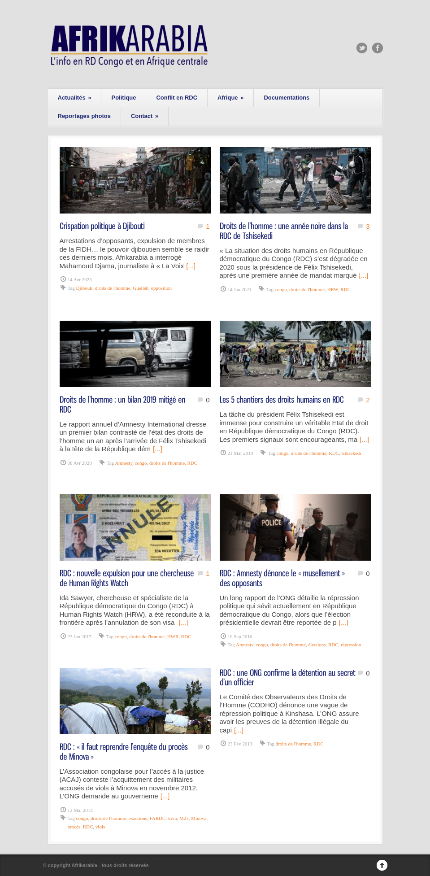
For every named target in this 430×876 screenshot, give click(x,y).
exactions (137, 818)
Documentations (286, 97)
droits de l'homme (112, 288)
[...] (190, 266)
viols (100, 826)
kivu (172, 818)
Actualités (74, 97)
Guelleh (140, 288)
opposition (161, 288)
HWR (173, 636)
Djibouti (84, 288)
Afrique (230, 97)
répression (351, 644)
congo (281, 289)
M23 (184, 818)
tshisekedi (351, 453)
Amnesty (123, 463)
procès (74, 826)
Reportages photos (84, 116)
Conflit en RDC (176, 97)
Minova (198, 818)
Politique (123, 97)
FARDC (158, 818)
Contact (144, 116)
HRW (332, 289)
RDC (345, 289)
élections (317, 644)
